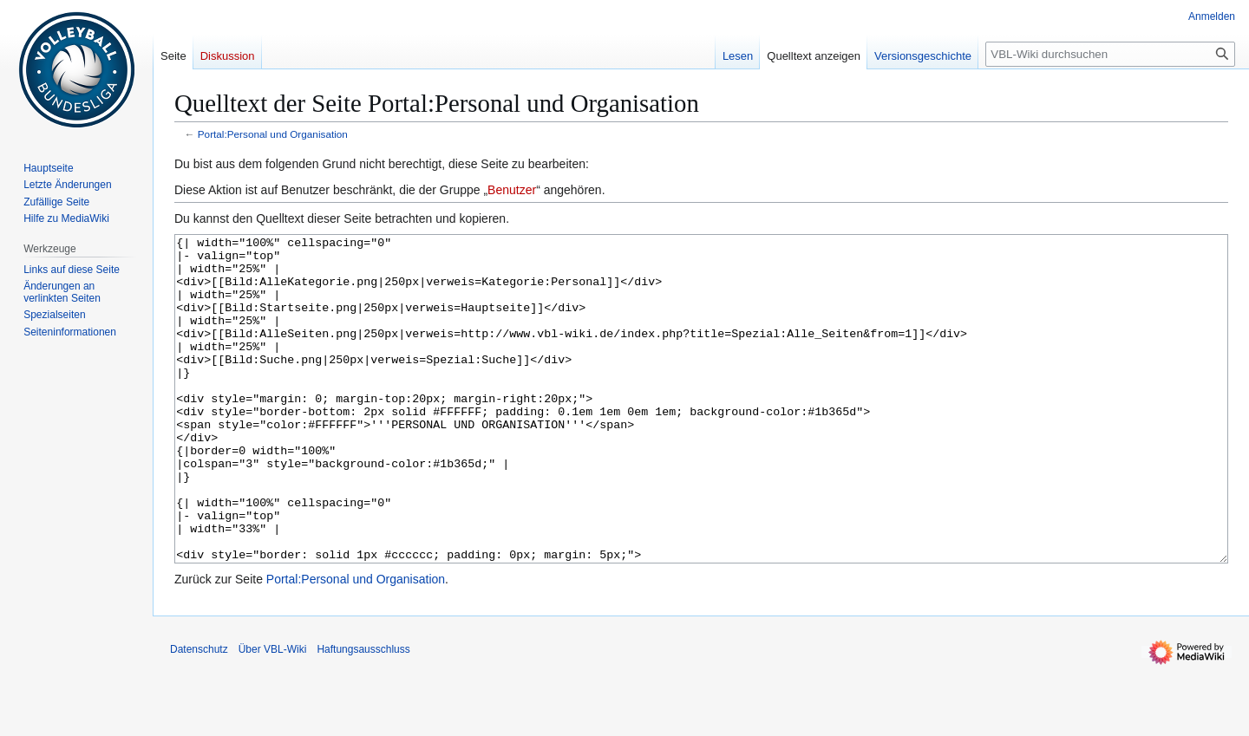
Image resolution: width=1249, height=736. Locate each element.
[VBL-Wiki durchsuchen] (1110, 54)
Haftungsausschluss (363, 714)
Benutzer (511, 190)
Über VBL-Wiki (273, 714)
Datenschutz (199, 714)
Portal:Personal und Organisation (273, 134)
